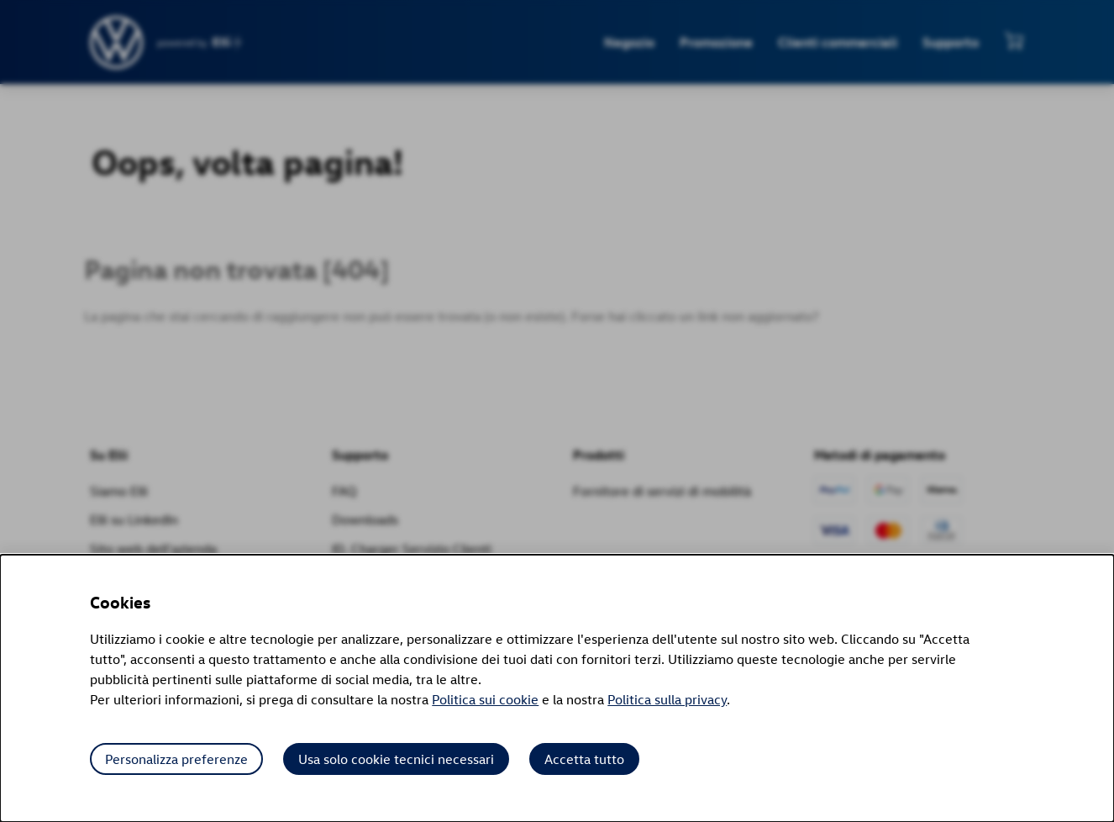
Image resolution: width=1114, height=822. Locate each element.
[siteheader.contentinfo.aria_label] (117, 42)
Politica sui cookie (485, 699)
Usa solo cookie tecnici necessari (396, 759)
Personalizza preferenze (176, 759)
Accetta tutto (584, 759)
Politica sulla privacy (667, 699)
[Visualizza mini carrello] (1014, 40)
